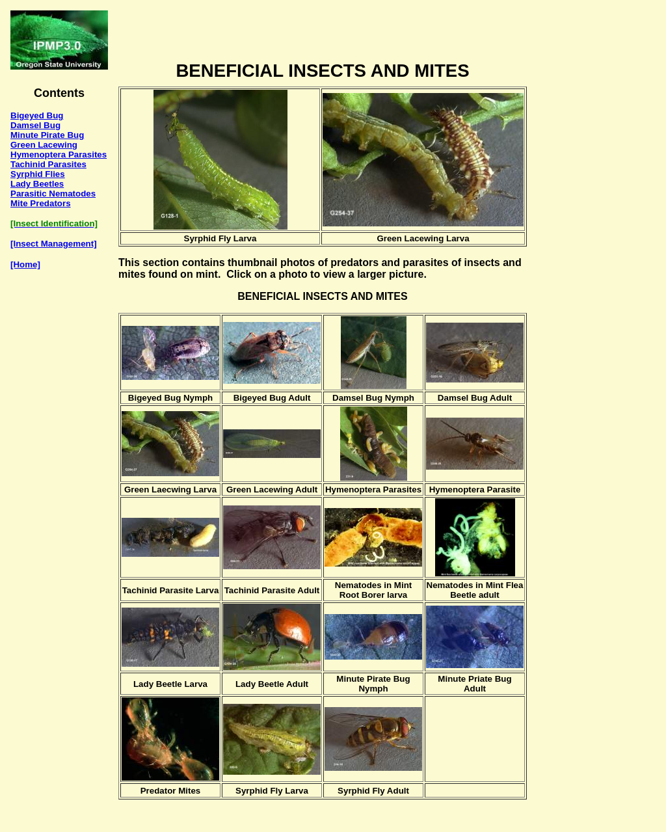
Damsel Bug (35, 125)
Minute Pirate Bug (47, 135)
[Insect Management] (53, 243)
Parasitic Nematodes (53, 193)
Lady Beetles (37, 184)
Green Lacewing (43, 145)
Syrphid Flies (37, 174)
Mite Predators (40, 203)
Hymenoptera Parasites (58, 154)
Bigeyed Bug (36, 115)
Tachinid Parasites (48, 164)
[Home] (25, 264)
